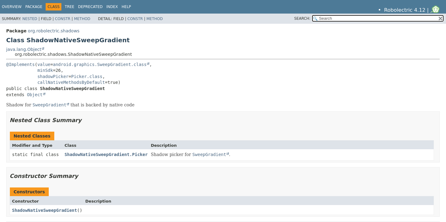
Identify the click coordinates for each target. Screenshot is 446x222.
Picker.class (86, 76)
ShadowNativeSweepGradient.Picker (106, 154)
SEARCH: (302, 18)
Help (126, 7)
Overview (12, 7)
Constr (62, 19)
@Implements (20, 64)
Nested (29, 19)
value (43, 64)
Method (82, 19)
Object (35, 94)
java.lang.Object (23, 49)
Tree (69, 7)
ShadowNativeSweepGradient (44, 210)
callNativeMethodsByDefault (71, 82)
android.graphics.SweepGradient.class (100, 64)
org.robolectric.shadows (53, 30)
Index (112, 7)
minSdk (45, 70)
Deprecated (90, 7)
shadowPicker (52, 76)
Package (33, 7)
